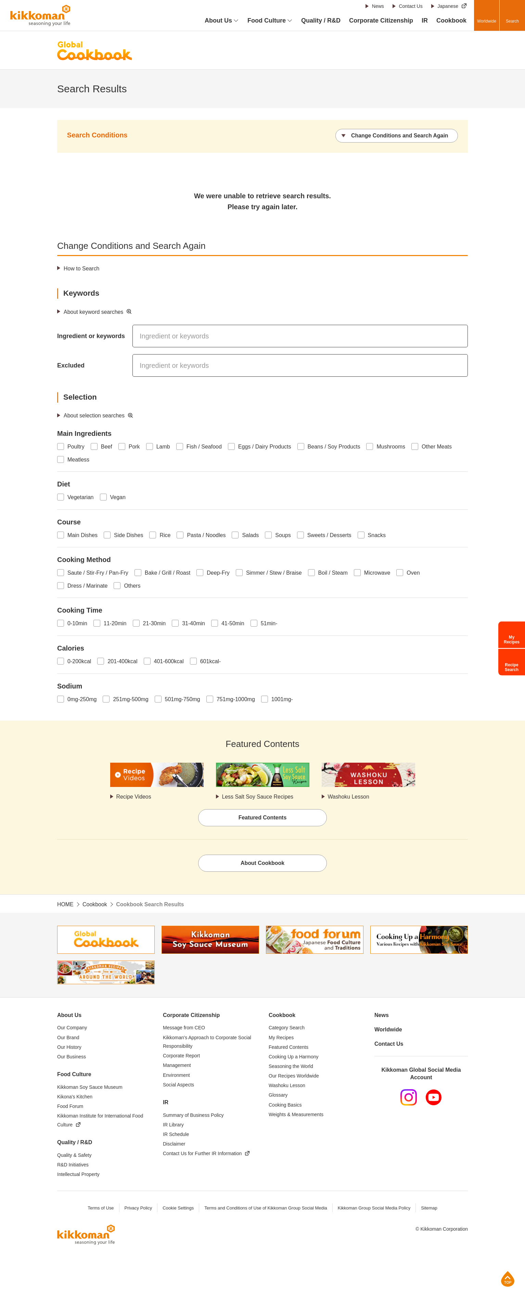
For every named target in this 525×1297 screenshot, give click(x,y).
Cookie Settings (177, 1208)
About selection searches (94, 415)
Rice (164, 535)
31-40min (193, 623)
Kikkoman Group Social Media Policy (374, 1208)
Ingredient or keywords (91, 336)
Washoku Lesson (349, 797)
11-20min (115, 623)
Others (132, 586)
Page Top (508, 1279)
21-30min (154, 623)
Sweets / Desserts (329, 535)
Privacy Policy (138, 1208)
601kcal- (210, 661)
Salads (250, 535)
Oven (413, 573)
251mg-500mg (130, 699)
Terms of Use (100, 1208)
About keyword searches (94, 312)
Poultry (76, 447)
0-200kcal (79, 661)
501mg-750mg (182, 699)
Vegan (118, 497)
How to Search (82, 268)
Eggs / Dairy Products (264, 447)
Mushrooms (390, 447)
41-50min (232, 623)
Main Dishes (82, 535)
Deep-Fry (218, 573)
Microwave (377, 573)
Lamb (163, 447)
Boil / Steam (333, 573)
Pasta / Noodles (206, 535)
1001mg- (282, 699)
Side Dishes (128, 535)
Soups (283, 535)
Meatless (78, 460)
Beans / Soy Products (334, 447)
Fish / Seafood (204, 447)
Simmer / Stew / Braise (274, 573)
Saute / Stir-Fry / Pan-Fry (97, 573)
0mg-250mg (82, 699)
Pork (134, 447)
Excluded (71, 365)
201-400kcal (122, 661)
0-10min (77, 623)
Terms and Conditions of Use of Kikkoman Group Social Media (265, 1208)
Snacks (377, 535)
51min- (269, 623)
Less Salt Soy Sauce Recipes (258, 797)
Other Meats (437, 447)
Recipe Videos (134, 797)
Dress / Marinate (87, 586)
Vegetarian (80, 497)
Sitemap (429, 1208)
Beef (106, 447)
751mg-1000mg (236, 699)
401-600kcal (169, 661)
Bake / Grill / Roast (167, 573)
